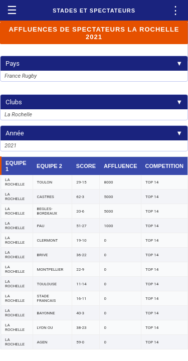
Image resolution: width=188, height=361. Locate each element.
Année (94, 133)
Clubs (94, 102)
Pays (94, 63)
